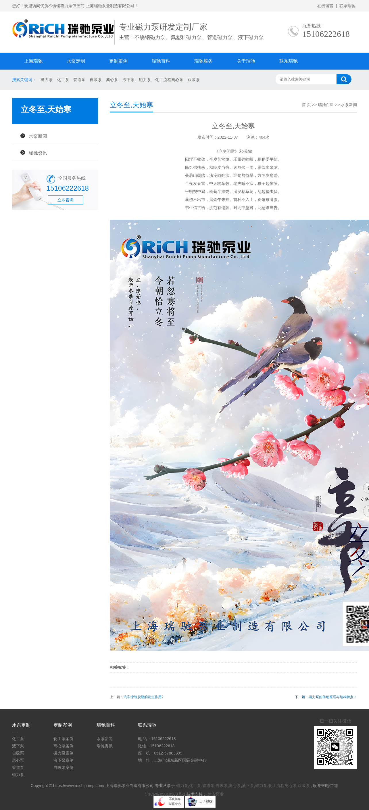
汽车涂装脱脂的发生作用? (144, 697)
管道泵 (79, 79)
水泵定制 (76, 61)
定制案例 (118, 61)
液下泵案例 (63, 760)
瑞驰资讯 (38, 152)
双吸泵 (194, 79)
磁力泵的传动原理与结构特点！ (333, 697)
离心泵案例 (63, 746)
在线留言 (325, 5)
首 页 (306, 104)
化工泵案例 (63, 738)
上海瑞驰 (33, 61)
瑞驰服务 (203, 61)
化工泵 (63, 79)
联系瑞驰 (347, 5)
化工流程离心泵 (169, 79)
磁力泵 (47, 79)
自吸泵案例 (63, 767)
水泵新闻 (38, 136)
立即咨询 (65, 200)
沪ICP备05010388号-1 (165, 794)
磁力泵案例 (63, 753)
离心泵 (112, 79)
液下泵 (128, 79)
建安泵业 (216, 794)
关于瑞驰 (246, 61)
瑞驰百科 (161, 61)
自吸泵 (96, 79)
